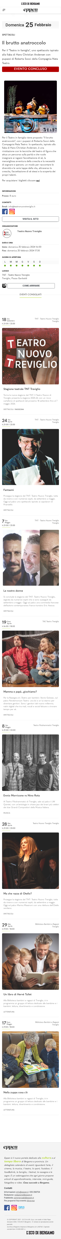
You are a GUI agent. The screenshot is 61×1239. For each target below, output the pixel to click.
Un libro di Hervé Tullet (17, 994)
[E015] (21, 1207)
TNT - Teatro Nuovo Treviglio (16, 275)
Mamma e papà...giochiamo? (20, 692)
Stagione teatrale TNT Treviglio (21, 389)
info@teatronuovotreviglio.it (21, 207)
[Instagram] (12, 211)
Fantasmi (8, 490)
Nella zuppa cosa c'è (15, 1092)
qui (38, 180)
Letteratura (8, 1012)
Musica (6, 813)
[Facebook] (5, 211)
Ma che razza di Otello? (17, 894)
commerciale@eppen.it (24, 1198)
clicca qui (31, 1201)
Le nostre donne (13, 591)
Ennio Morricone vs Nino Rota (21, 795)
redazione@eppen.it (23, 1195)
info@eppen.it (22, 1192)
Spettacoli (8, 35)
